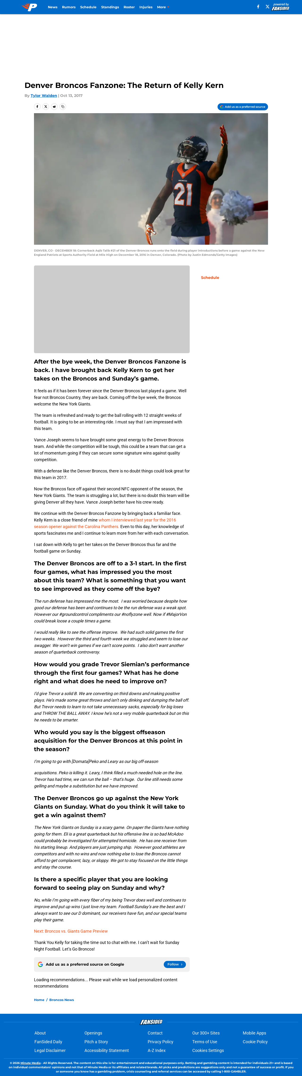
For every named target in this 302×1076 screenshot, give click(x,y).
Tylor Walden (44, 95)
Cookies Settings (208, 1050)
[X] (267, 6)
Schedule (88, 7)
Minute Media (31, 1063)
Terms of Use (204, 1041)
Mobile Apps (254, 1032)
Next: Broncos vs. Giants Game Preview (71, 931)
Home (39, 1000)
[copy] (62, 106)
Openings (93, 1032)
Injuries (145, 7)
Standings (110, 7)
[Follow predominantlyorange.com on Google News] (175, 964)
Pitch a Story (96, 1041)
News (52, 7)
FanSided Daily (48, 1041)
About (40, 1032)
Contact (155, 1032)
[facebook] (258, 6)
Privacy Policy (160, 1041)
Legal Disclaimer (50, 1050)
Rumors (69, 7)
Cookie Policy (255, 1041)
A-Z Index (157, 1050)
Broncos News (61, 1000)
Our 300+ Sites (206, 1032)
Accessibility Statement (106, 1050)
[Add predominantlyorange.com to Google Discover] (243, 106)
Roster (129, 7)
